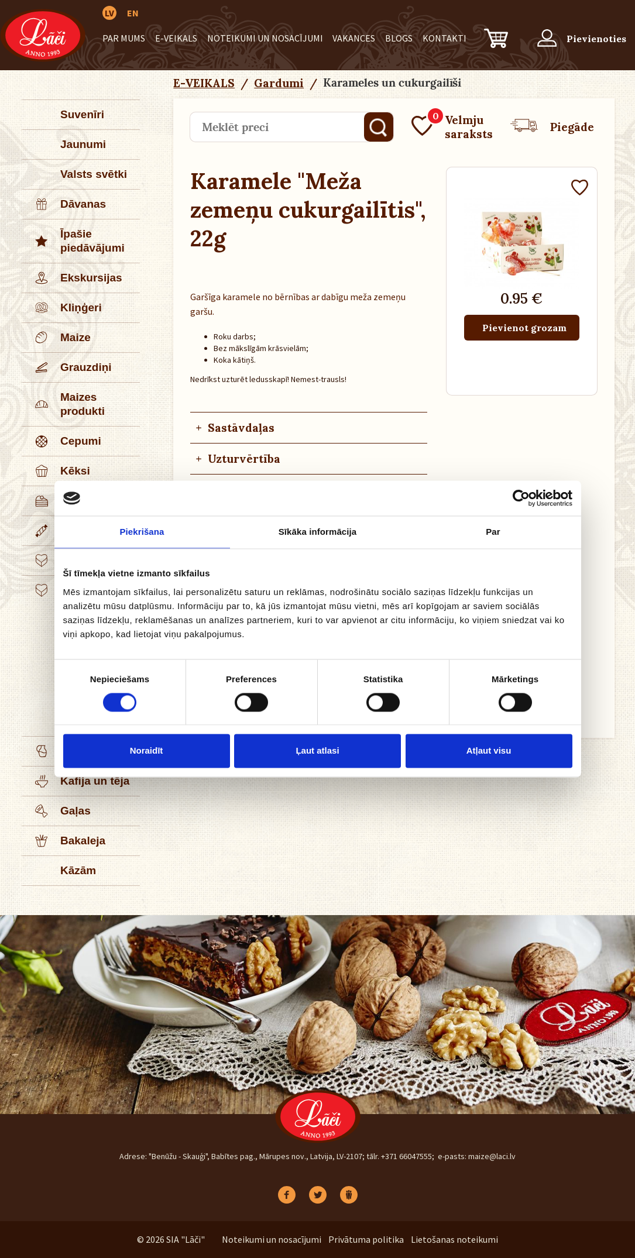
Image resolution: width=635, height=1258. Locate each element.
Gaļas (57, 811)
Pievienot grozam (524, 328)
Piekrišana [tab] (141, 532)
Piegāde (552, 127)
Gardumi (279, 83)
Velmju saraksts (452, 127)
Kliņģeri (62, 307)
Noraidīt (146, 751)
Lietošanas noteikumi (454, 1239)
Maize (57, 337)
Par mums (123, 38)
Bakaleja (64, 840)
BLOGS (399, 38)
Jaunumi (83, 144)
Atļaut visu (489, 751)
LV (109, 13)
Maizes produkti (64, 404)
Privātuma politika (366, 1239)
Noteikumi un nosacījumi (265, 38)
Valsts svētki (93, 174)
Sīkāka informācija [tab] (318, 532)
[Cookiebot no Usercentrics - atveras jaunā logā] (521, 498)
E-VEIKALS (176, 38)
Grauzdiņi (67, 367)
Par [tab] (493, 532)
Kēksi (56, 471)
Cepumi (62, 441)
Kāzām (78, 870)
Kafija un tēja (76, 781)
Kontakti (444, 38)
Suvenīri (82, 114)
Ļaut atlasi (317, 751)
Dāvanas (64, 204)
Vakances (353, 38)
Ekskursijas (72, 278)
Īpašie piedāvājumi (74, 241)
